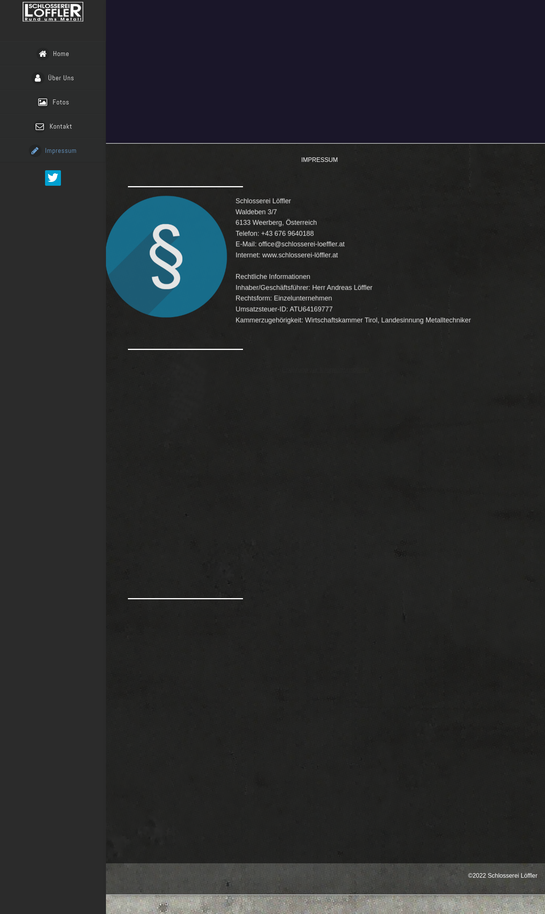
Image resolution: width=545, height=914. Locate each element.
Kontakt (52, 126)
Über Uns (52, 78)
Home (52, 54)
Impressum (53, 151)
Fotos (52, 102)
